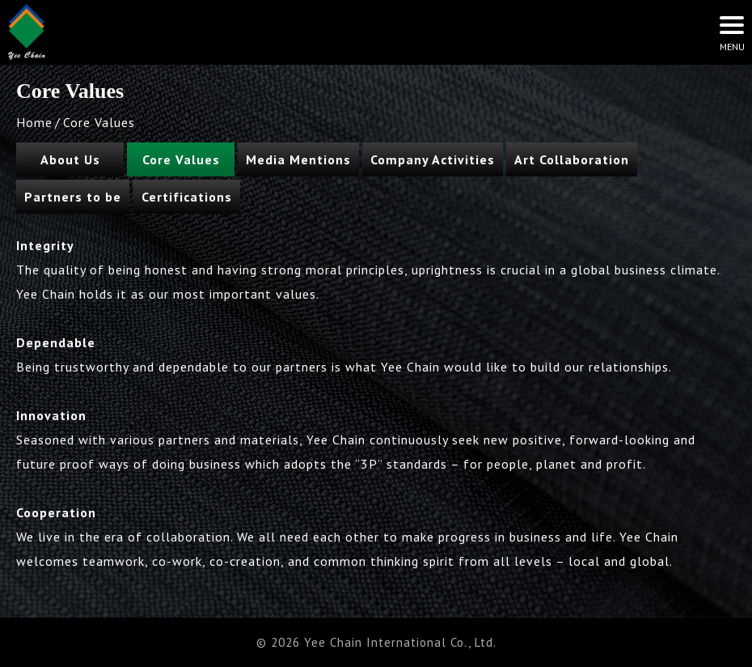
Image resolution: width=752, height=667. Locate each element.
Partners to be (72, 197)
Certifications (187, 197)
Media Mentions (298, 159)
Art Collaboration (571, 159)
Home (34, 122)
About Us (70, 159)
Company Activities (432, 159)
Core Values (181, 159)
